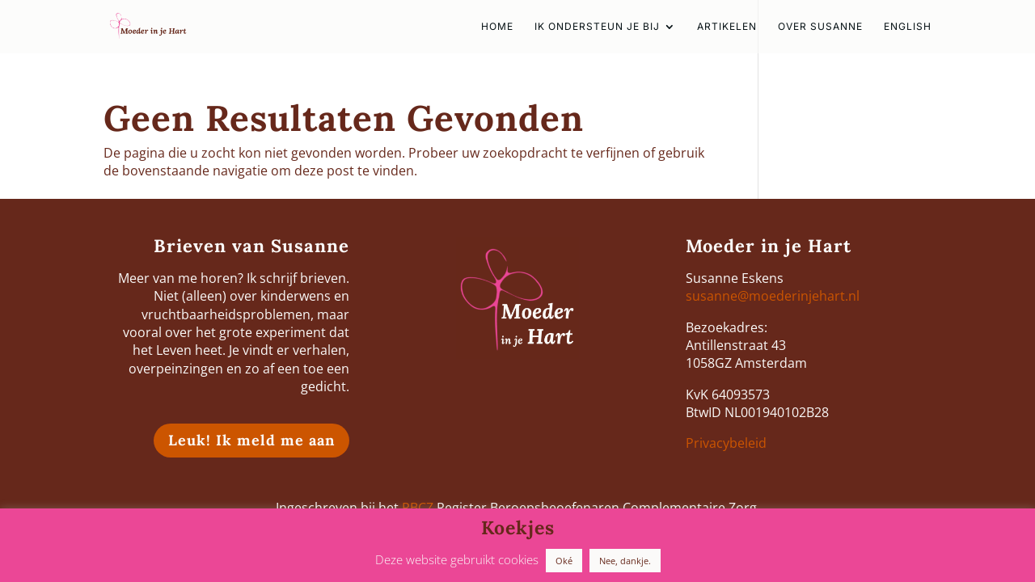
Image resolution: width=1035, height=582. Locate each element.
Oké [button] (564, 561)
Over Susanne (820, 26)
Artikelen (727, 26)
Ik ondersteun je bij (597, 26)
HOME (497, 26)
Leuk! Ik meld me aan (251, 440)
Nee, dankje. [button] (625, 561)
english (908, 26)
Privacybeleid (726, 443)
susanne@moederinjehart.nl (773, 296)
